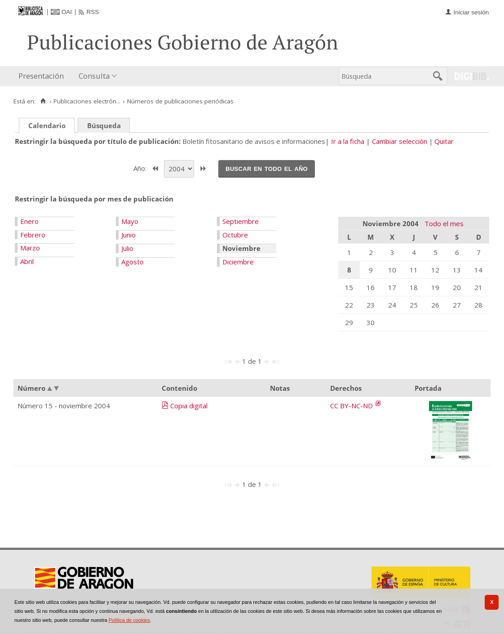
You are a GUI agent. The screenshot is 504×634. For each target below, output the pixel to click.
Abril (27, 261)
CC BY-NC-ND (352, 405)
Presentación (41, 76)
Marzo (30, 247)
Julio (127, 248)
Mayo (129, 221)
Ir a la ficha (347, 141)
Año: (140, 167)
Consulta (94, 76)
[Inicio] (43, 101)
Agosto (132, 261)
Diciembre (238, 261)
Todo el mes (444, 223)
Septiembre (240, 221)
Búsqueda (104, 125)
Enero (29, 221)
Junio (128, 234)
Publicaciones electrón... (86, 101)
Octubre (235, 234)
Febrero (32, 234)
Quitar (444, 141)
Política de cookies (129, 620)
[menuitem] (43, 76)
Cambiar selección (399, 141)
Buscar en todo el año (266, 168)
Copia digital (189, 405)
